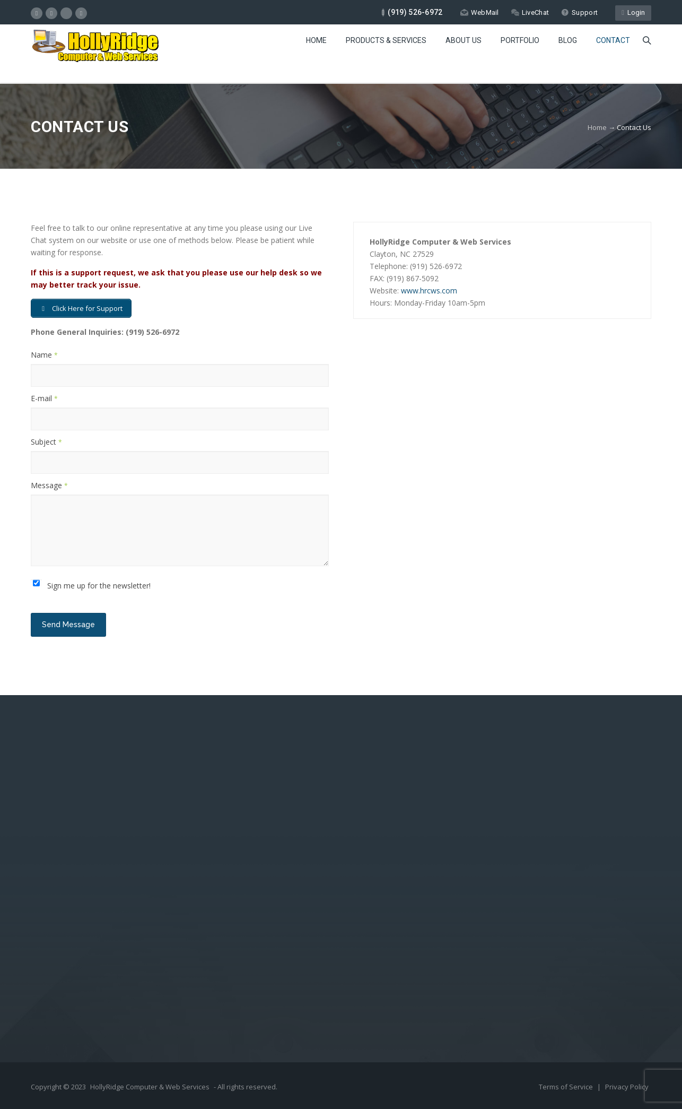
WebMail (479, 12)
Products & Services (386, 40)
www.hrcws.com (429, 290)
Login (633, 12)
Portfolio (520, 40)
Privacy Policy (627, 1086)
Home (316, 40)
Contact (613, 40)
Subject (46, 442)
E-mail (44, 398)
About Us (463, 40)
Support (579, 12)
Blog (567, 40)
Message (49, 485)
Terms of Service (566, 1086)
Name (44, 355)
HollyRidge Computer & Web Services (149, 1086)
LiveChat (530, 12)
